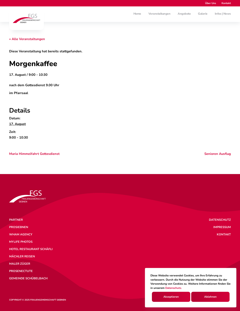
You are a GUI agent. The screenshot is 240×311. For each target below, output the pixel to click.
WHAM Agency (20, 234)
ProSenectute (21, 271)
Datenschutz (220, 220)
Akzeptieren (171, 297)
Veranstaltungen (159, 14)
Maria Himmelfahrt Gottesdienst (34, 154)
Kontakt (226, 3)
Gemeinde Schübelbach (28, 278)
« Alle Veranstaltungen (27, 39)
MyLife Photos (21, 242)
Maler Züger (19, 264)
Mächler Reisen (22, 256)
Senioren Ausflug (217, 154)
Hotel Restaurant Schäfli (31, 249)
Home (137, 14)
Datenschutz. (173, 288)
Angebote (184, 14)
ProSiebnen (18, 227)
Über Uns (210, 3)
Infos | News (223, 14)
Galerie (202, 14)
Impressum (222, 227)
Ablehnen (210, 297)
